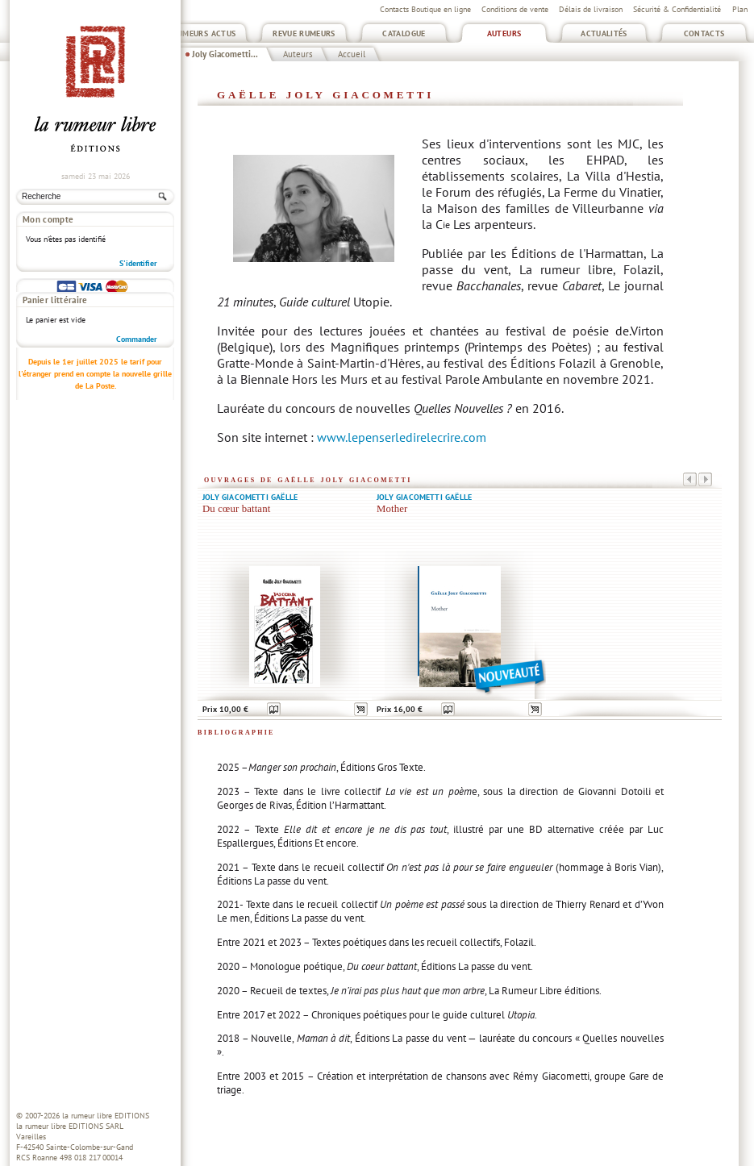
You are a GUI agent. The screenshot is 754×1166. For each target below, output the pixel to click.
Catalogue (403, 33)
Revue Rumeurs (304, 33)
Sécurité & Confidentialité (677, 9)
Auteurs (504, 33)
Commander (136, 278)
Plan (740, 9)
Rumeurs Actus (204, 33)
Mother (392, 508)
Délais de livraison (591, 9)
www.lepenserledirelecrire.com (401, 437)
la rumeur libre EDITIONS (105, 1115)
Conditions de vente (514, 9)
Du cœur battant (236, 508)
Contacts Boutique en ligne (425, 9)
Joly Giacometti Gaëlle (250, 497)
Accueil (351, 54)
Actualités (604, 33)
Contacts (704, 33)
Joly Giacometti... (225, 54)
